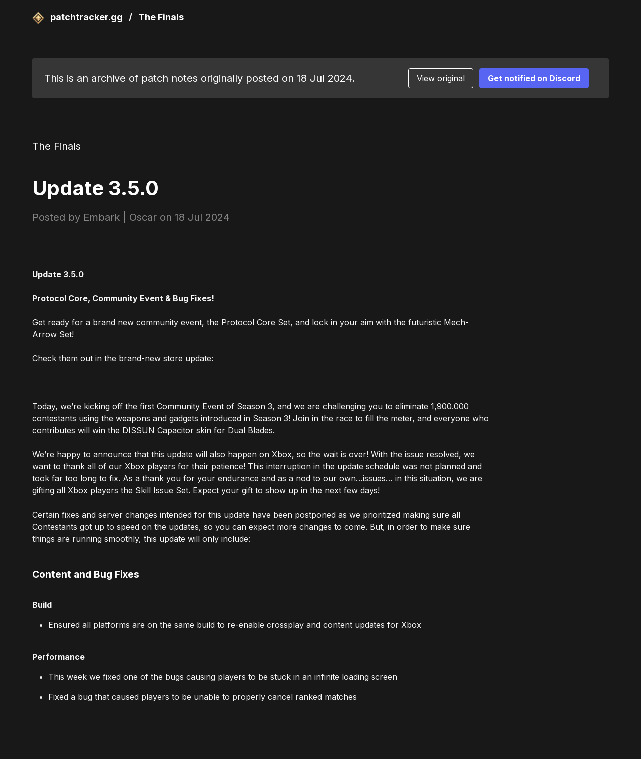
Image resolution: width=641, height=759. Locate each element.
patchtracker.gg (78, 17)
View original (441, 78)
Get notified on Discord (534, 78)
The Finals (161, 17)
